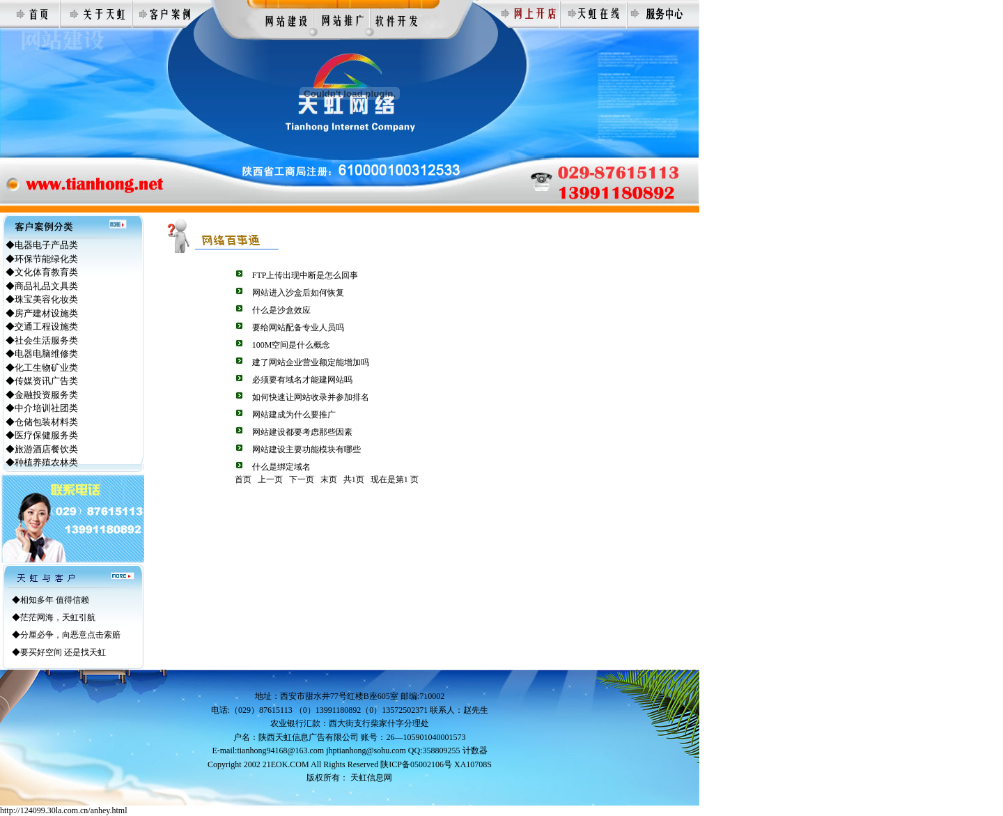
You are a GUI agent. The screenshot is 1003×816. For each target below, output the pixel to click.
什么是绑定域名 (281, 467)
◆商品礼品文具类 (42, 286)
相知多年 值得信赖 (54, 600)
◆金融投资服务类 (42, 395)
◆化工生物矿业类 (42, 367)
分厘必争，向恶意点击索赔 (70, 635)
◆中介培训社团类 (42, 408)
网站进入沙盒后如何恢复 (298, 293)
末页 (328, 479)
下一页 (301, 479)
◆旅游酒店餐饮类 (42, 449)
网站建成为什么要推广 (294, 414)
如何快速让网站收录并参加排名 (310, 397)
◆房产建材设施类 (42, 313)
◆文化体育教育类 (42, 272)
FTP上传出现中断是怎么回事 (305, 275)
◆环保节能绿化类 (42, 259)
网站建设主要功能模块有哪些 (306, 449)
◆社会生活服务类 (42, 340)
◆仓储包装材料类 (42, 422)
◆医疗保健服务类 (42, 435)
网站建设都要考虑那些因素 (302, 432)
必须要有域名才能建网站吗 (302, 380)
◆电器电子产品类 (42, 245)
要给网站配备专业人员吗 (298, 327)
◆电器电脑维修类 (42, 353)
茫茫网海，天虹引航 (57, 617)
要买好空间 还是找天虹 (63, 652)
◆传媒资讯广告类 (42, 381)
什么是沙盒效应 (281, 310)
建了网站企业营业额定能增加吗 (310, 362)
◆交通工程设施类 (42, 326)
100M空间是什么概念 (291, 345)
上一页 (270, 479)
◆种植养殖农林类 (42, 462)
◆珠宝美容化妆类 (42, 299)
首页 (243, 479)
